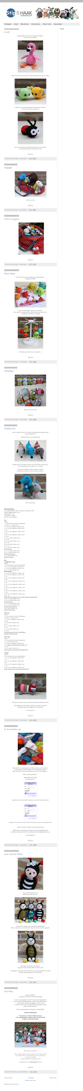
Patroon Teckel (47, 24)
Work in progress (11, 219)
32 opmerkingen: (23, 209)
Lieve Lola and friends (13, 854)
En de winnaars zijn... (13, 729)
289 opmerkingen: (23, 1071)
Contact (16, 24)
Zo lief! (7, 32)
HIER (36, 972)
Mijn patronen (25, 24)
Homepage (31, 1078)
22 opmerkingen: (23, 158)
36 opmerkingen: (23, 419)
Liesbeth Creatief (21, 822)
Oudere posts (53, 1078)
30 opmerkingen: (23, 361)
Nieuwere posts (8, 1078)
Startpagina (7, 24)
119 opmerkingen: (23, 720)
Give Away (8, 991)
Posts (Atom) (15, 1084)
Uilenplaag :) (9, 371)
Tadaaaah (8, 167)
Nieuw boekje (9, 273)
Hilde (21, 800)
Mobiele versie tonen (30, 1080)
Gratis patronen (35, 24)
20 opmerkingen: (23, 264)
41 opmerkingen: (23, 982)
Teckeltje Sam (10, 428)
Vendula (34, 409)
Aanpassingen (58, 24)
